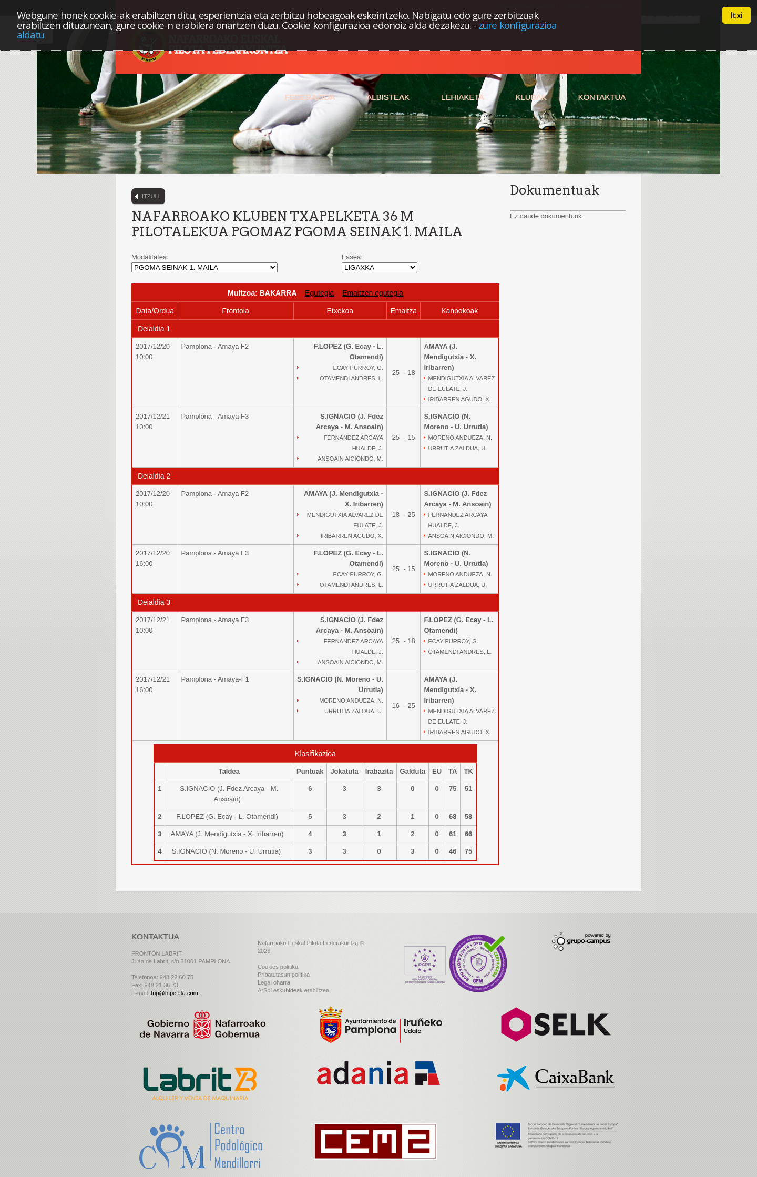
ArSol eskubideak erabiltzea (293, 990)
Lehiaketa (462, 97)
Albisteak (388, 97)
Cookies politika (278, 966)
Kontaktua (602, 97)
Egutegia (319, 293)
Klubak (530, 97)
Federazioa (309, 97)
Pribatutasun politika (284, 974)
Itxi (736, 15)
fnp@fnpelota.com (174, 993)
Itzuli (151, 196)
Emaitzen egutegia (372, 293)
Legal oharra (274, 982)
